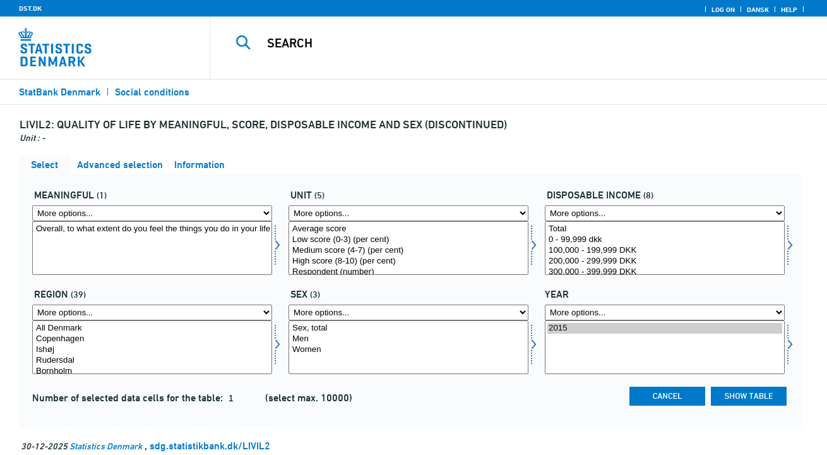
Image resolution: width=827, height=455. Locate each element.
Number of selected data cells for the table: (128, 398)
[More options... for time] (665, 312)
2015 (664, 328)
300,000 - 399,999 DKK (664, 272)
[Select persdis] (665, 248)
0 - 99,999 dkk (664, 239)
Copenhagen (152, 339)
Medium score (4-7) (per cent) (408, 250)
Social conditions (152, 92)
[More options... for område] (152, 312)
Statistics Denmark (105, 445)
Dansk (758, 9)
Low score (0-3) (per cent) (408, 239)
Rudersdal (152, 360)
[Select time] (665, 347)
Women (408, 349)
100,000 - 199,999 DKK (664, 250)
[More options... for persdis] (665, 213)
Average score (408, 229)
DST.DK (30, 8)
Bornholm (152, 371)
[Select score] (408, 248)
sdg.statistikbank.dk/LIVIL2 (210, 446)
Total (664, 229)
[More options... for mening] (152, 213)
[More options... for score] (408, 213)
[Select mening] (152, 248)
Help (789, 9)
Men (408, 339)
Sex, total (408, 328)
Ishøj (152, 349)
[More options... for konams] (408, 312)
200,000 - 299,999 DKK (664, 261)
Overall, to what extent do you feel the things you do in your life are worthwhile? (152, 229)
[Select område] (152, 347)
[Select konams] (408, 347)
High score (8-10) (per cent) (408, 261)
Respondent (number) (408, 272)
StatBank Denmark (59, 92)
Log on (723, 9)
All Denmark (152, 328)
